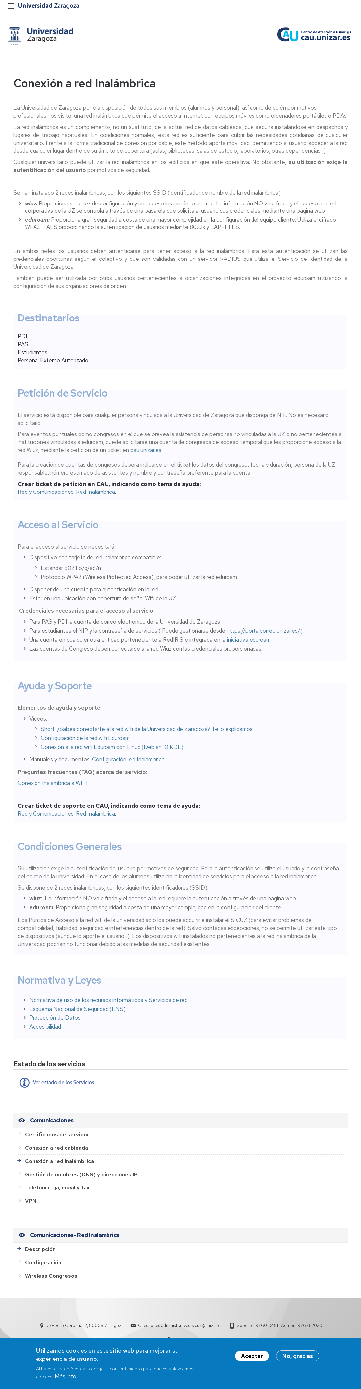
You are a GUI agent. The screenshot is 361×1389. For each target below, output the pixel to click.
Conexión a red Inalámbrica (59, 1165)
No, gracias (297, 1356)
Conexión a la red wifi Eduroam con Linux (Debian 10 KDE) (112, 752)
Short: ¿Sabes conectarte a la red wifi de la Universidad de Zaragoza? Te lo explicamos (147, 734)
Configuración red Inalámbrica (128, 764)
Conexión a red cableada (56, 1152)
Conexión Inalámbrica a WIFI (53, 788)
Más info (65, 1376)
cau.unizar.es (145, 455)
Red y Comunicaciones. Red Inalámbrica (66, 496)
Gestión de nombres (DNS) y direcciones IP (81, 1179)
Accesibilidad (45, 1031)
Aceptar (252, 1356)
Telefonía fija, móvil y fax (57, 1192)
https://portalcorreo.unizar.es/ (263, 635)
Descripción (40, 1253)
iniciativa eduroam (249, 644)
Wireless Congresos (51, 1280)
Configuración (43, 1267)
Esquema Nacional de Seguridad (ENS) (77, 1013)
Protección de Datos (55, 1022)
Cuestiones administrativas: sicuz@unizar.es (180, 1330)
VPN (30, 1205)
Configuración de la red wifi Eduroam (85, 743)
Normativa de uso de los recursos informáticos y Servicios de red (108, 1004)
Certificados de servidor (57, 1139)
